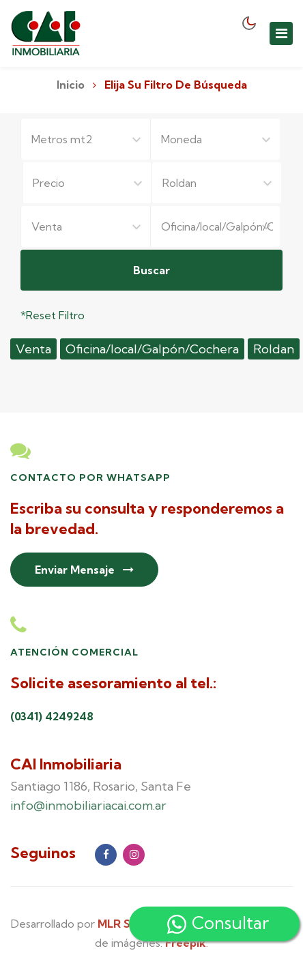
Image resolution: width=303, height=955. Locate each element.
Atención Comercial (74, 652)
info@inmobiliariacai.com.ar (88, 805)
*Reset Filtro (52, 315)
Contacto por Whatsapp (90, 477)
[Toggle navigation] (281, 33)
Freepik (185, 943)
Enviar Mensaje (84, 569)
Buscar (151, 270)
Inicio (71, 84)
